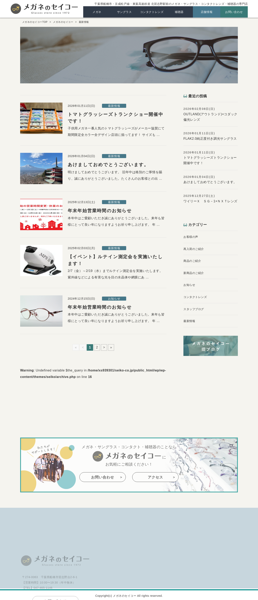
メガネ (97, 12)
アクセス (155, 495)
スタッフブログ (193, 309)
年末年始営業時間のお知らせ (100, 210)
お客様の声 (190, 236)
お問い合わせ (234, 12)
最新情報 (189, 321)
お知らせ (189, 284)
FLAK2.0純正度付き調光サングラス (210, 138)
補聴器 (179, 12)
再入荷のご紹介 (193, 249)
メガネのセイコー (44, 8)
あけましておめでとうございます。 (108, 164)
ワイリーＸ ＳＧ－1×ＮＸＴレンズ (210, 201)
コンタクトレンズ (151, 12)
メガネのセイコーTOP (35, 22)
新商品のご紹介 (193, 273)
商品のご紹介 (192, 260)
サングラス (124, 12)
